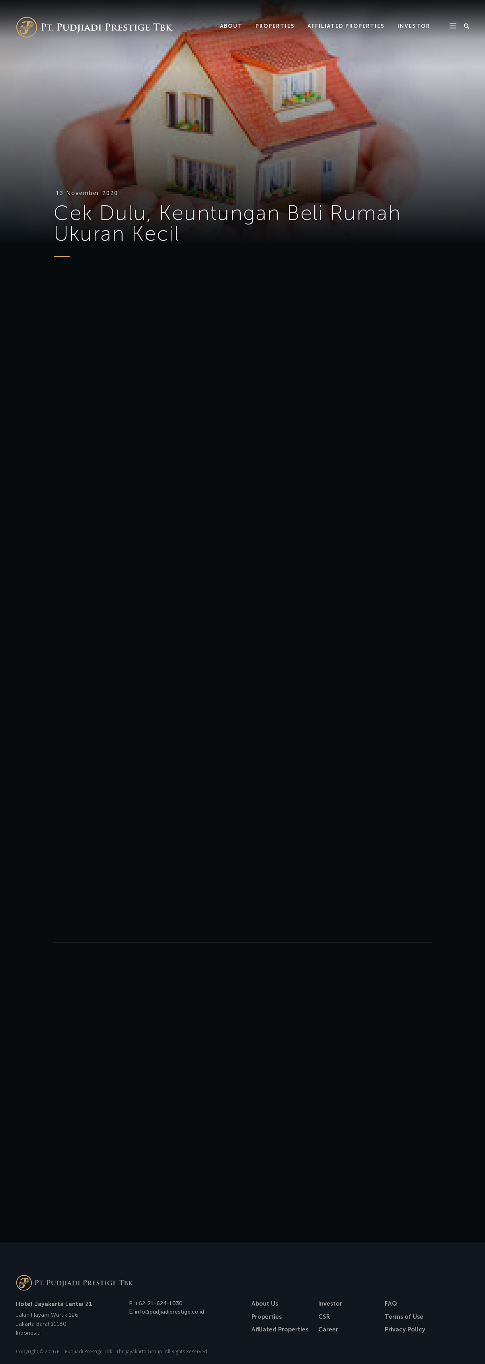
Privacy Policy (405, 1329)
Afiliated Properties (279, 1329)
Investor (330, 1303)
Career (328, 1329)
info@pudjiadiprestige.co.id (169, 1311)
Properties (266, 1316)
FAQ (391, 1303)
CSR (324, 1316)
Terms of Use (404, 1316)
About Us (264, 1303)
